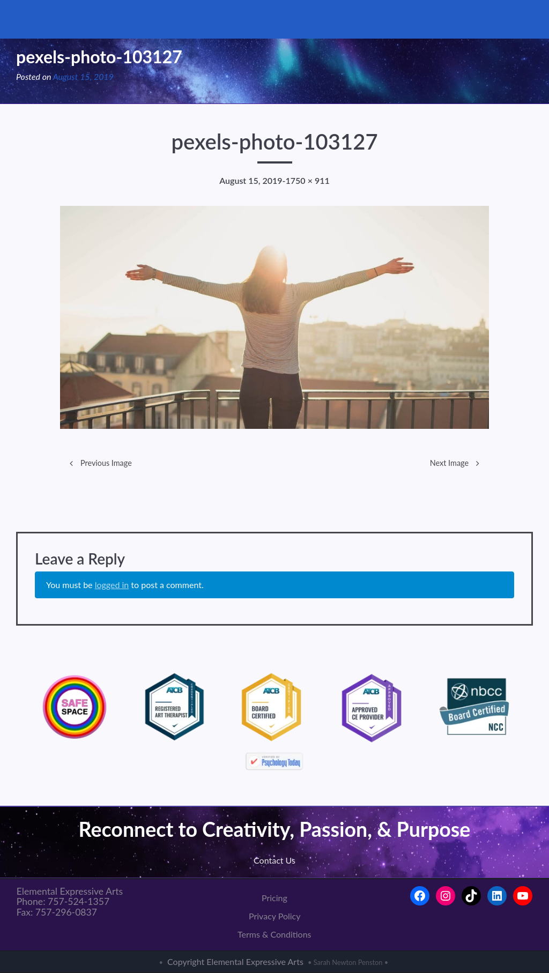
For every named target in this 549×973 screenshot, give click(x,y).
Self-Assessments (395, 19)
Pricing (274, 898)
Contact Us (497, 19)
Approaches (317, 19)
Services (257, 19)
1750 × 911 (308, 180)
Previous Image (106, 462)
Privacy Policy (275, 916)
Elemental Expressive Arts (76, 19)
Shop (452, 19)
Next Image (449, 462)
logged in (112, 585)
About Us (201, 19)
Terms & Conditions (274, 934)
